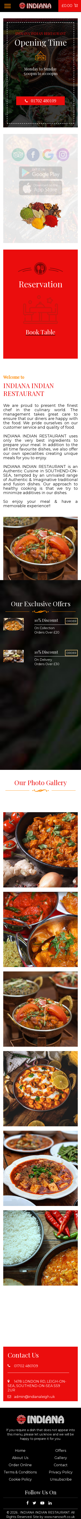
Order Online (20, 1465)
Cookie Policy (20, 1479)
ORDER (71, 621)
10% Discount (46, 620)
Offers (60, 1451)
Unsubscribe (61, 1479)
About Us (20, 1458)
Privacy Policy (61, 1472)
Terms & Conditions (20, 1472)
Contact (61, 1465)
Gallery (60, 1458)
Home (20, 1451)
